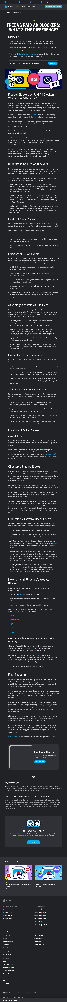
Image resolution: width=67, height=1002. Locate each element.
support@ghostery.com (24, 835)
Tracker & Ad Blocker (11, 2)
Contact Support (38, 935)
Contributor (53, 788)
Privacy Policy (34, 992)
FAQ (35, 932)
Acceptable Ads (49, 454)
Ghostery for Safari (40, 915)
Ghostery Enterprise (8, 973)
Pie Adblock (6, 944)
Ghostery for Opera (40, 918)
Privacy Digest (45, 2)
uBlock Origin (6, 951)
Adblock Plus (6, 935)
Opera (11, 632)
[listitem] (18, 877)
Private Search (23, 2)
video (17, 620)
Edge (11, 624)
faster (40, 655)
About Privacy (37, 947)
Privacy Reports (8, 967)
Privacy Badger (7, 947)
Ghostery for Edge (39, 921)
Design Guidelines (39, 944)
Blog (29, 6)
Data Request (37, 941)
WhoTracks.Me (34, 2)
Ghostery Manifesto (8, 964)
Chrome (12, 615)
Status (4, 961)
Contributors (23, 54)
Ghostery (31, 54)
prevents (55, 543)
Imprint (39, 992)
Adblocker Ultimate (8, 938)
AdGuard (5, 932)
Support (23, 6)
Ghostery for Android (40, 925)
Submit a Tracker (38, 938)
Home (17, 6)
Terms (28, 992)
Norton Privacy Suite (8, 941)
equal (35, 115)
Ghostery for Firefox (40, 912)
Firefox (11, 628)
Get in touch (12, 737)
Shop (33, 6)
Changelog (6, 983)
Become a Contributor (53, 6)
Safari (11, 620)
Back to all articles (13, 12)
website (21, 595)
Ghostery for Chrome (40, 909)
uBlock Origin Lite (7, 954)
